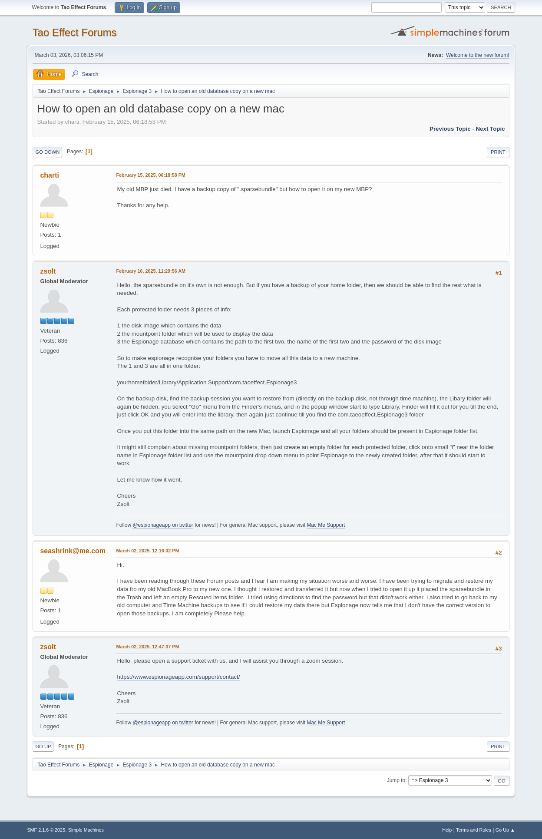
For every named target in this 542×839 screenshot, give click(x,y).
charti (49, 175)
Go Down (47, 152)
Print (498, 152)
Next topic (490, 129)
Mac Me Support (326, 525)
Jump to (396, 780)
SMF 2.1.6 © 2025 (46, 829)
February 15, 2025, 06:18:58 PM (150, 175)
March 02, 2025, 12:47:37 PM (147, 646)
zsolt (48, 271)
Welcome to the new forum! (477, 55)
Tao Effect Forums (74, 32)
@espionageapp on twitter (162, 525)
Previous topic (450, 129)
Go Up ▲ (505, 829)
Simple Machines (86, 829)
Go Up (43, 746)
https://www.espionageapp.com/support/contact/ (178, 677)
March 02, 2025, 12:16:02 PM (147, 550)
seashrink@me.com (73, 551)
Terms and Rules (473, 829)
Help (447, 829)
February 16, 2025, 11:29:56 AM (150, 271)
